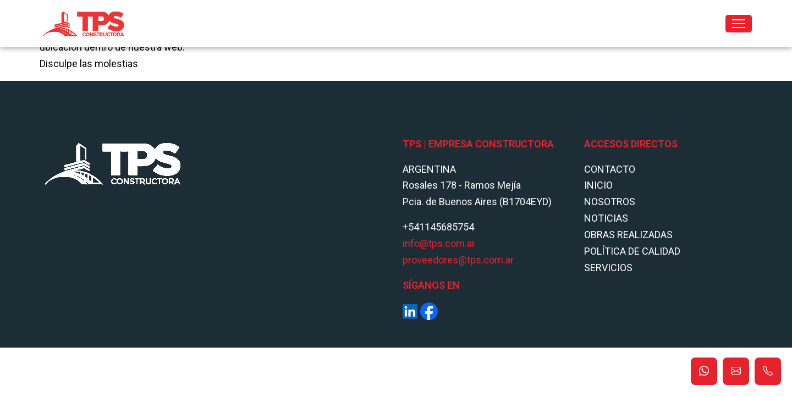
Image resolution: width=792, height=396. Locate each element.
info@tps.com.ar (439, 243)
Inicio (598, 185)
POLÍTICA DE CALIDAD (632, 251)
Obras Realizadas (628, 234)
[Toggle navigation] (738, 23)
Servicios (608, 267)
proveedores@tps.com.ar (458, 260)
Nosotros (609, 201)
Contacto (609, 169)
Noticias (606, 218)
